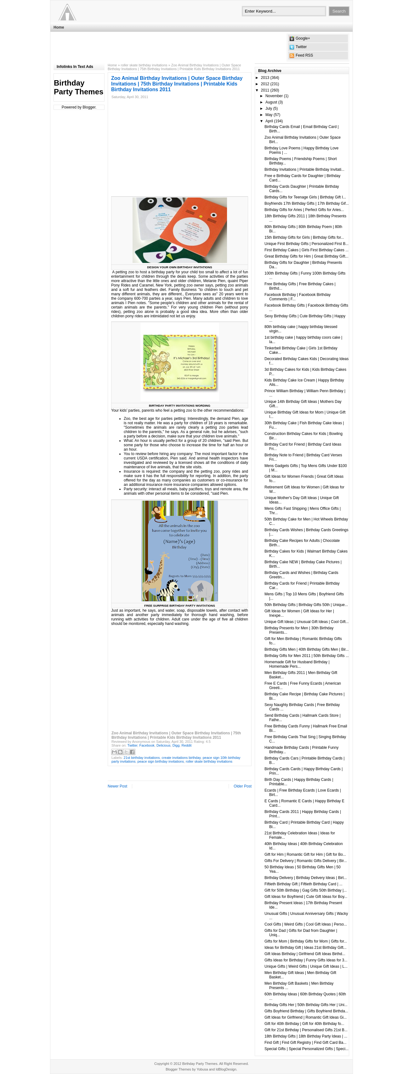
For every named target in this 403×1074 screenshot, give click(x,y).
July (268, 108)
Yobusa (202, 1069)
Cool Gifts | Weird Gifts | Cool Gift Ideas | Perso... (305, 924)
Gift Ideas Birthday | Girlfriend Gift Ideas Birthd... (304, 954)
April (269, 121)
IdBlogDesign (226, 1069)
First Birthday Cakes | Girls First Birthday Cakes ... (306, 250)
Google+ (303, 38)
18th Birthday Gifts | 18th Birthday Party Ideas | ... (305, 1036)
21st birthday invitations (142, 758)
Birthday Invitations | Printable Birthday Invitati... (304, 169)
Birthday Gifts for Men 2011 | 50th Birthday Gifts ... (306, 656)
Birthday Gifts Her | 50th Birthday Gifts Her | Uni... (306, 1005)
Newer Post (117, 786)
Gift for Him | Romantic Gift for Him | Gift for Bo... (305, 854)
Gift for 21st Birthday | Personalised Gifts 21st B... (306, 1030)
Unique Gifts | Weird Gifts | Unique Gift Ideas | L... (306, 966)
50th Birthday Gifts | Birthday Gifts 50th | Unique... (306, 605)
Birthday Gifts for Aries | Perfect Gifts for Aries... (304, 210)
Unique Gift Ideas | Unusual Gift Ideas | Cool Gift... (306, 622)
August (271, 102)
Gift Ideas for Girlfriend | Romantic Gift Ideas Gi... (305, 1017)
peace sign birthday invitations (161, 761)
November (274, 96)
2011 (265, 90)
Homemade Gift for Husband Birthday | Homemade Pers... (297, 664)
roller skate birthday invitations (144, 65)
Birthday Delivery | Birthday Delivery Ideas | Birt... (305, 878)
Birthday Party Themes (78, 87)
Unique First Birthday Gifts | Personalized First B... (306, 244)
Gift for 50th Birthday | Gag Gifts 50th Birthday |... (305, 890)
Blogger (88, 107)
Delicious (163, 745)
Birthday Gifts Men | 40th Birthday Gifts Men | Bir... (306, 649)
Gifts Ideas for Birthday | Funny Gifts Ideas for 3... (305, 960)
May (269, 115)
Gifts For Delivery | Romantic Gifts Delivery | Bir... (305, 861)
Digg (176, 745)
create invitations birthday (181, 758)
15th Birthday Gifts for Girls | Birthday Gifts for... (304, 237)
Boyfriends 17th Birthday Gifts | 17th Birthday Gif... (306, 203)
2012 (265, 84)
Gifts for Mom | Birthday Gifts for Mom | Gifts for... (305, 941)
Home (59, 27)
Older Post (243, 786)
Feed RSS (304, 55)
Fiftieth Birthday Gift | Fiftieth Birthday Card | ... (303, 884)
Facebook (146, 745)
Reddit (186, 745)
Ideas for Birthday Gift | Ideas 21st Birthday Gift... (305, 947)
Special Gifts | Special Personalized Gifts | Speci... (306, 1049)
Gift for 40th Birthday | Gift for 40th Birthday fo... (304, 1023)
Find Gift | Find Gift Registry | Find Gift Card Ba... (305, 1042)
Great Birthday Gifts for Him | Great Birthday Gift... (306, 256)
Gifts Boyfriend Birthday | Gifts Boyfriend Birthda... (306, 1011)
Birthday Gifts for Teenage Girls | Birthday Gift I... (305, 197)
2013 (265, 77)
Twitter (301, 47)
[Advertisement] (168, 47)
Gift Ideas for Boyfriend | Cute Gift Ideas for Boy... (305, 896)
